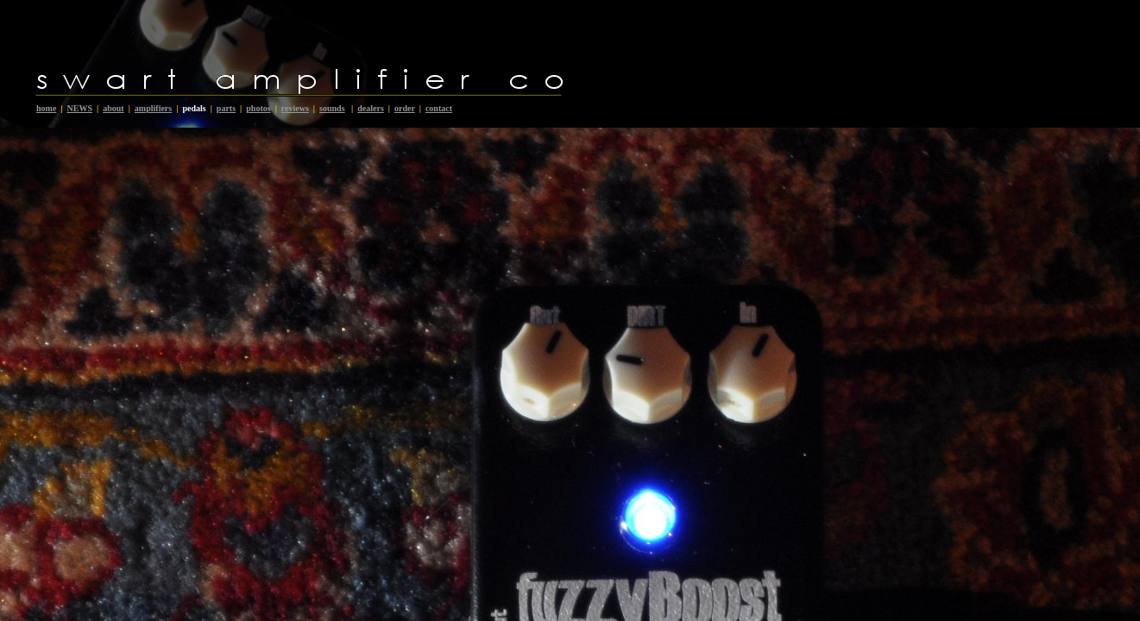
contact (438, 108)
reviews (295, 108)
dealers (370, 108)
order (404, 108)
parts (226, 108)
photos (258, 108)
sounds (331, 108)
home (46, 108)
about (113, 108)
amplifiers (153, 108)
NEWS (79, 108)
